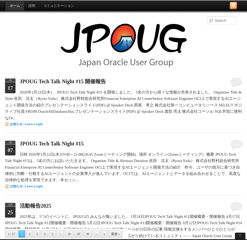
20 (78, 234)
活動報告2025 (35, 206)
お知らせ (16, 124)
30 (87, 234)
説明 (31, 6)
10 (69, 234)
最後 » (115, 234)
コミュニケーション (58, 6)
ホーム (15, 6)
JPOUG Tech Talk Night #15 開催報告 (63, 81)
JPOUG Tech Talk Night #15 (52, 143)
